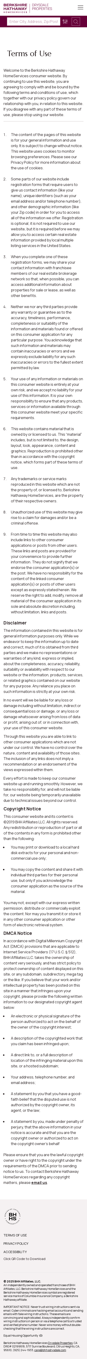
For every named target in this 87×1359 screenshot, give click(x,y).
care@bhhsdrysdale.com (50, 1350)
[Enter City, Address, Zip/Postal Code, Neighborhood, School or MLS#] (33, 21)
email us (39, 1182)
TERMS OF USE (15, 1235)
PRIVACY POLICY (16, 1243)
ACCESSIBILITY (15, 1252)
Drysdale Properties (60, 1343)
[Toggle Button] (80, 8)
